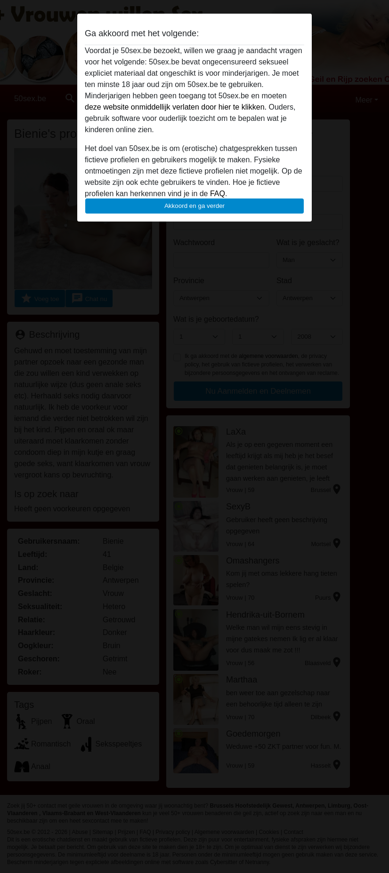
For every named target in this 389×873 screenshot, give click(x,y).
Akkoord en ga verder (194, 205)
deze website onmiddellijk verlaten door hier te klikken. (176, 107)
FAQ (217, 194)
